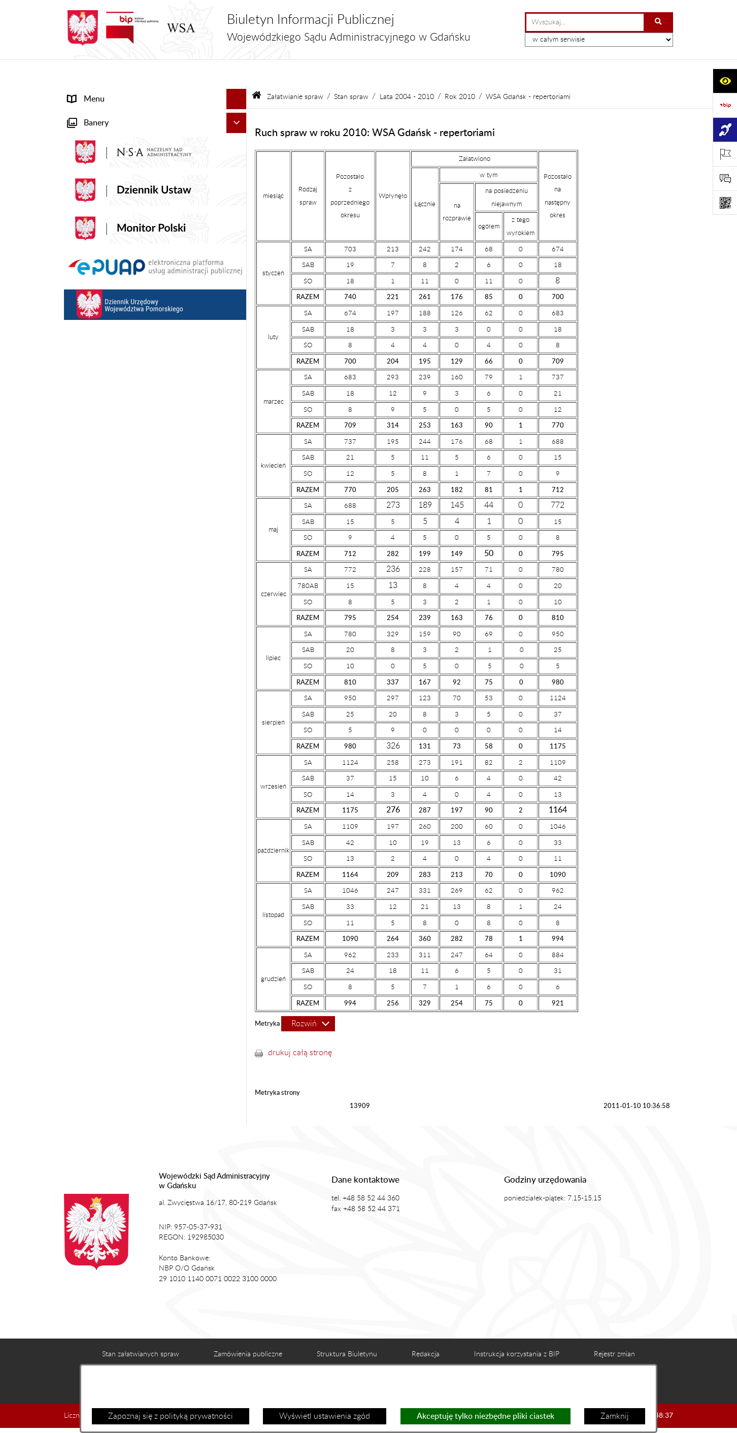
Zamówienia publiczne (248, 1327)
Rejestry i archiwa (99, 696)
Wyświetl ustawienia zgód (324, 1416)
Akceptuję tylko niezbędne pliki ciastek (485, 1416)
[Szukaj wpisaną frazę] (659, 22)
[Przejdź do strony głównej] (267, 28)
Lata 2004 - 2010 (407, 70)
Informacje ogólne (99, 114)
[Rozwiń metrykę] (308, 997)
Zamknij (614, 1416)
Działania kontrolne (102, 737)
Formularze (88, 810)
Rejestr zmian (614, 1327)
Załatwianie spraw (100, 215)
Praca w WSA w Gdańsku (112, 757)
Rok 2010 (460, 70)
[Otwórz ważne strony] (725, 154)
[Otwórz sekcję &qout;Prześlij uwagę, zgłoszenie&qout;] (725, 178)
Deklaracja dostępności (230, 1360)
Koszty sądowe (94, 175)
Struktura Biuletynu (347, 1327)
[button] (239, 114)
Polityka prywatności (511, 1360)
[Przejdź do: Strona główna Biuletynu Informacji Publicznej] (256, 70)
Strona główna (93, 93)
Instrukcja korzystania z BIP (516, 1327)
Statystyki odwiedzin (332, 1360)
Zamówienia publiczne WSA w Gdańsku (138, 716)
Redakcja (426, 1327)
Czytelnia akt (90, 558)
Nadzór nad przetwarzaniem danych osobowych (131, 670)
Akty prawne (90, 154)
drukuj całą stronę (300, 1027)
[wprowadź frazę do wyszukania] (585, 22)
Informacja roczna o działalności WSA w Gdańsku (138, 605)
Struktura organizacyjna (110, 195)
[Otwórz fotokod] (725, 202)
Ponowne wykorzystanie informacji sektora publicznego (143, 783)
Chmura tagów (421, 1360)
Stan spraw (351, 70)
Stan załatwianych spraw (140, 1327)
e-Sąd (78, 538)
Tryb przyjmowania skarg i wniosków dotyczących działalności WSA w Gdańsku (142, 637)
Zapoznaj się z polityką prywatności (170, 1416)
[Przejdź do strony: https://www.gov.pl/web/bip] (725, 105)
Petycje (80, 578)
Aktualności (88, 134)
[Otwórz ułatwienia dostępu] (725, 81)
